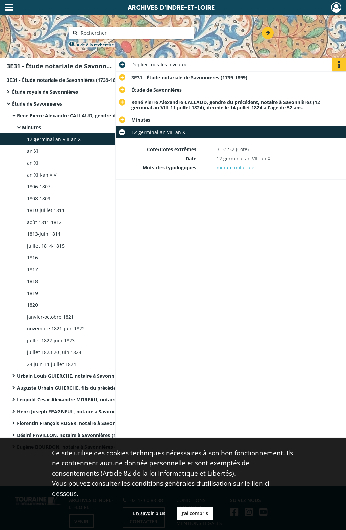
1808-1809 (38, 198)
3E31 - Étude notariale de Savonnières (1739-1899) (65, 80)
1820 (32, 305)
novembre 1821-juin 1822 (56, 328)
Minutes (31, 127)
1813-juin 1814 (43, 234)
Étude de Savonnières (37, 103)
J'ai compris (195, 513)
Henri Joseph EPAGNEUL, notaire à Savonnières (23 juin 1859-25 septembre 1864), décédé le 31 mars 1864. (84, 411)
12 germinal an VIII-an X (54, 139)
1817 (32, 269)
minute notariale (235, 167)
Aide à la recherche (95, 45)
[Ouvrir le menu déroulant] (9, 8)
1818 (32, 281)
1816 (32, 257)
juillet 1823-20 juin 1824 (54, 352)
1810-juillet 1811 (46, 210)
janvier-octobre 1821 (50, 317)
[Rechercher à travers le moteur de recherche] (135, 33)
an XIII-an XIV (41, 174)
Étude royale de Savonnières (45, 92)
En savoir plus (149, 513)
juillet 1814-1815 (46, 246)
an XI (32, 151)
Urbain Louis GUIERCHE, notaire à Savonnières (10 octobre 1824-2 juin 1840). (84, 376)
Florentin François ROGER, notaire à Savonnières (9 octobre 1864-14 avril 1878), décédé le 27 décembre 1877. (84, 423)
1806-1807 (38, 186)
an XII (33, 163)
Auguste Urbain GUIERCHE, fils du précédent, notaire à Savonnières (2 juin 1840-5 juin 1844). (84, 388)
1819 (32, 293)
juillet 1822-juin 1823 (51, 340)
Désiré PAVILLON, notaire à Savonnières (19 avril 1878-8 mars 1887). (84, 435)
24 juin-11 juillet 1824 (51, 364)
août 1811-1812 (44, 222)
